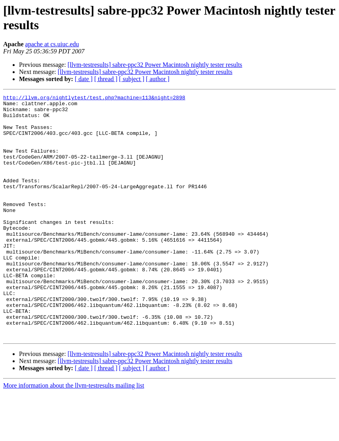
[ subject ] (131, 79)
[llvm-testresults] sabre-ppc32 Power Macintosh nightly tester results (155, 64)
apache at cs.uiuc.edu (52, 44)
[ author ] (158, 79)
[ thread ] (105, 79)
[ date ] (84, 79)
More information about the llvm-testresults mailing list (73, 434)
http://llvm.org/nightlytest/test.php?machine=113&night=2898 (94, 98)
